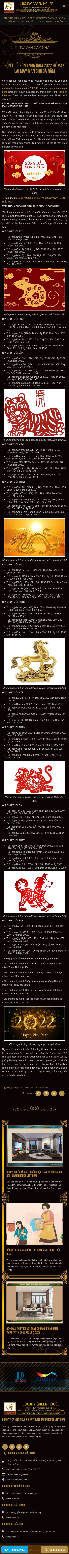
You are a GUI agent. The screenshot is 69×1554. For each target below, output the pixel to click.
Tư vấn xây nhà (34, 48)
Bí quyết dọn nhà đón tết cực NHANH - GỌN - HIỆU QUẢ (33, 1252)
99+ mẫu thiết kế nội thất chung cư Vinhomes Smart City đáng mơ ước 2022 (32, 1330)
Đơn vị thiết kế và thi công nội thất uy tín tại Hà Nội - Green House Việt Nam (34, 1173)
